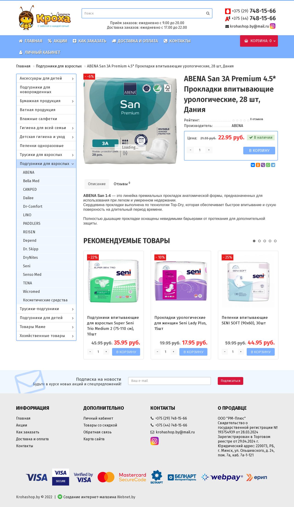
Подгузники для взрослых (59, 66)
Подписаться (230, 381)
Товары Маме (32, 326)
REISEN (29, 232)
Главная (30, 40)
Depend (30, 240)
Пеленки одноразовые (42, 145)
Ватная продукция (37, 109)
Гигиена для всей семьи (43, 127)
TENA (27, 283)
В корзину (259, 150)
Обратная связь (97, 432)
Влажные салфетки (38, 118)
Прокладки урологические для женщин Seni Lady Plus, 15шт (180, 323)
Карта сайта (94, 439)
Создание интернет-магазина (89, 497)
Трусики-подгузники (39, 308)
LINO (27, 215)
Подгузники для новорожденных (35, 89)
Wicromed (31, 291)
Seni (26, 266)
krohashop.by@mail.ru (249, 26)
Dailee (28, 198)
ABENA (28, 172)
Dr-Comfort (32, 206)
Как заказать (89, 40)
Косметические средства (45, 300)
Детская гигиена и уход (42, 136)
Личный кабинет (39, 52)
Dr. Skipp (30, 249)
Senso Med (32, 274)
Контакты (177, 40)
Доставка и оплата (135, 40)
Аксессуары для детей (41, 78)
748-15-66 (254, 11)
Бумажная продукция (40, 100)
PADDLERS (31, 223)
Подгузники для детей (41, 317)
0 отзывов (256, 119)
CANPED (30, 189)
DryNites (30, 257)
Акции (57, 40)
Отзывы (122, 183)
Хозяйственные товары (42, 335)
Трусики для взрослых (41, 154)
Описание (97, 184)
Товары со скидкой (100, 425)
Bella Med (31, 181)
